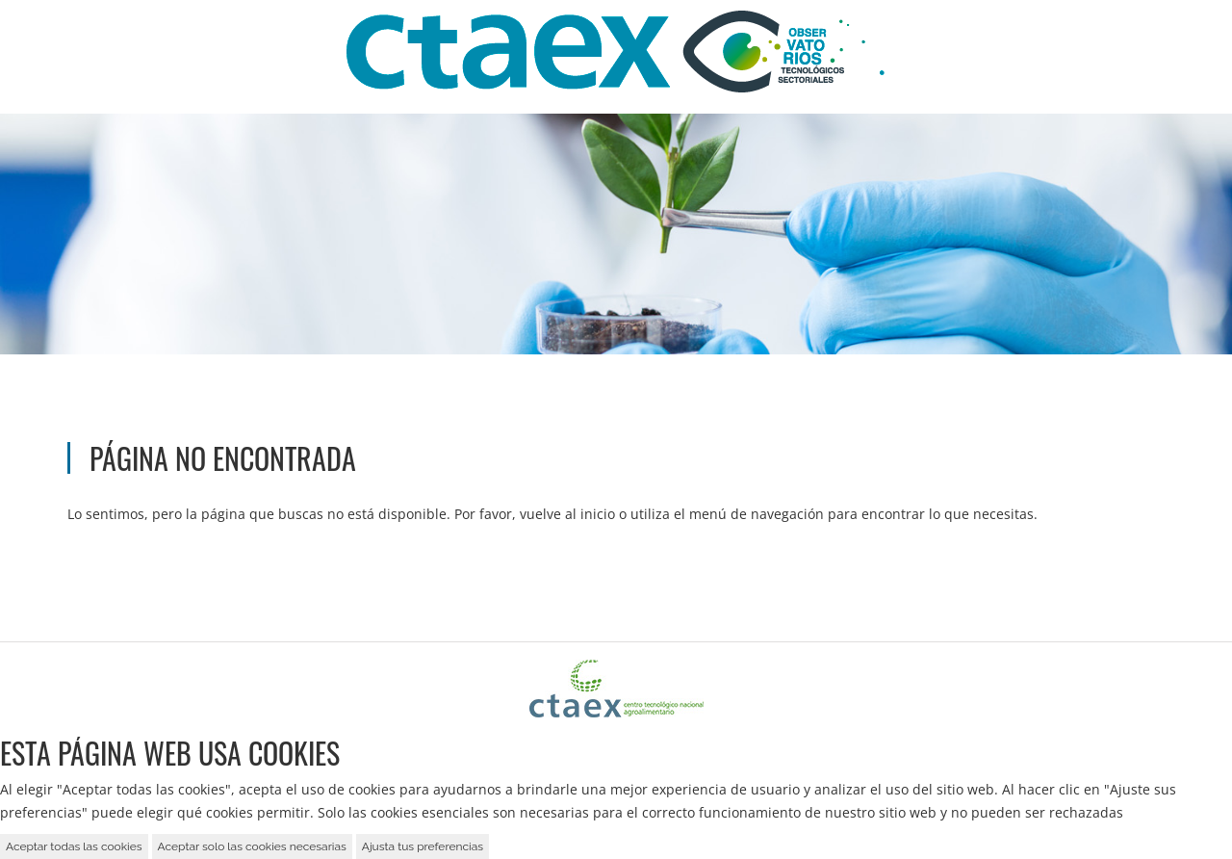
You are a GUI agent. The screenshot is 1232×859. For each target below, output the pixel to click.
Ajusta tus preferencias (422, 846)
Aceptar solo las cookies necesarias (252, 846)
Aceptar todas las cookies (74, 846)
